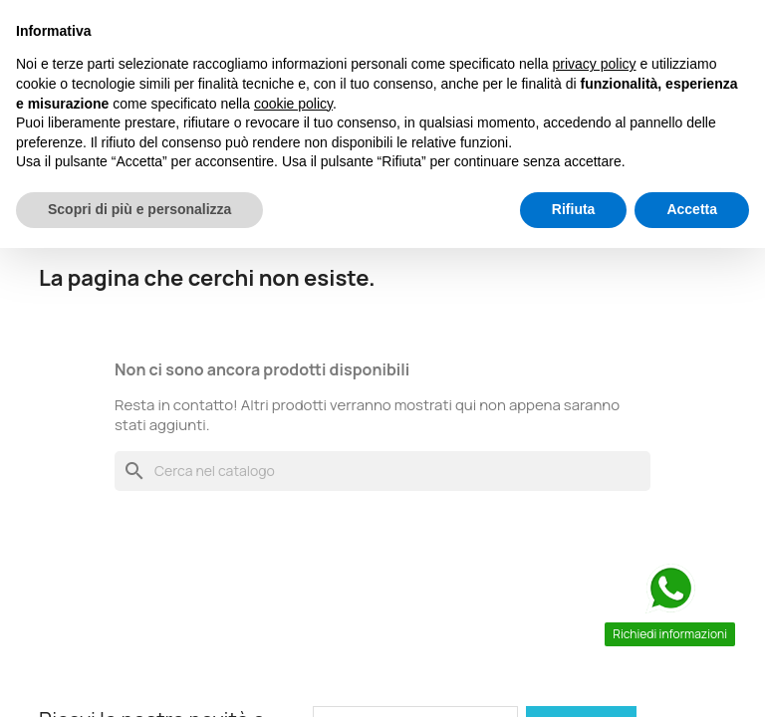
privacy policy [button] (595, 64)
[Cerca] (382, 471)
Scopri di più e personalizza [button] (139, 209)
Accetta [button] (691, 209)
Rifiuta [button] (574, 209)
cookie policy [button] (293, 104)
